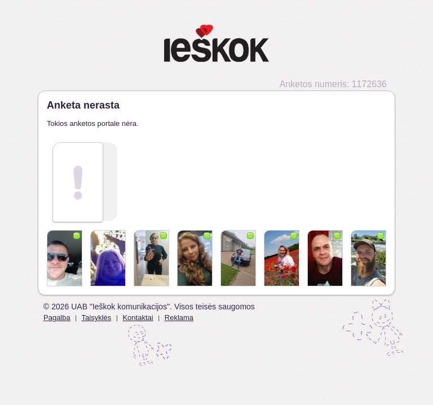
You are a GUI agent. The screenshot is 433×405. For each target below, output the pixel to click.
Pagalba (56, 317)
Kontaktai (137, 317)
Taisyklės (97, 317)
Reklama (179, 317)
